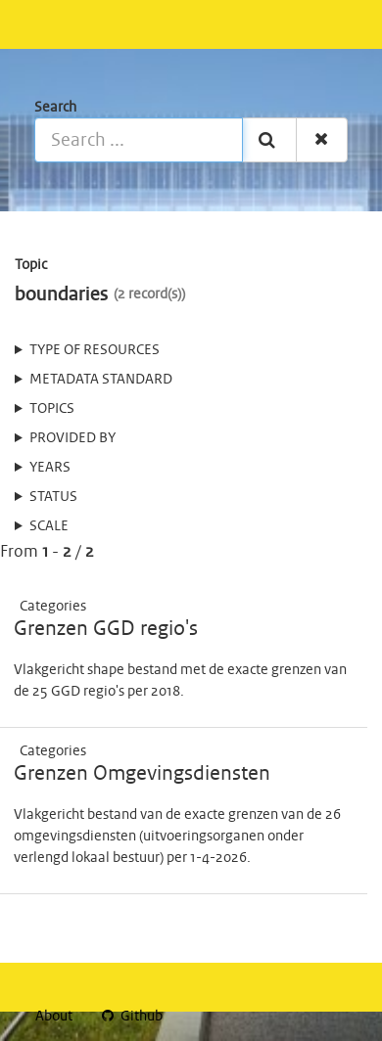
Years (50, 468)
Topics (51, 409)
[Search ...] (138, 139)
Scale (49, 526)
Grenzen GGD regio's (106, 629)
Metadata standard (100, 379)
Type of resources (94, 350)
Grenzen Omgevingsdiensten (142, 774)
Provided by (72, 438)
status (53, 497)
